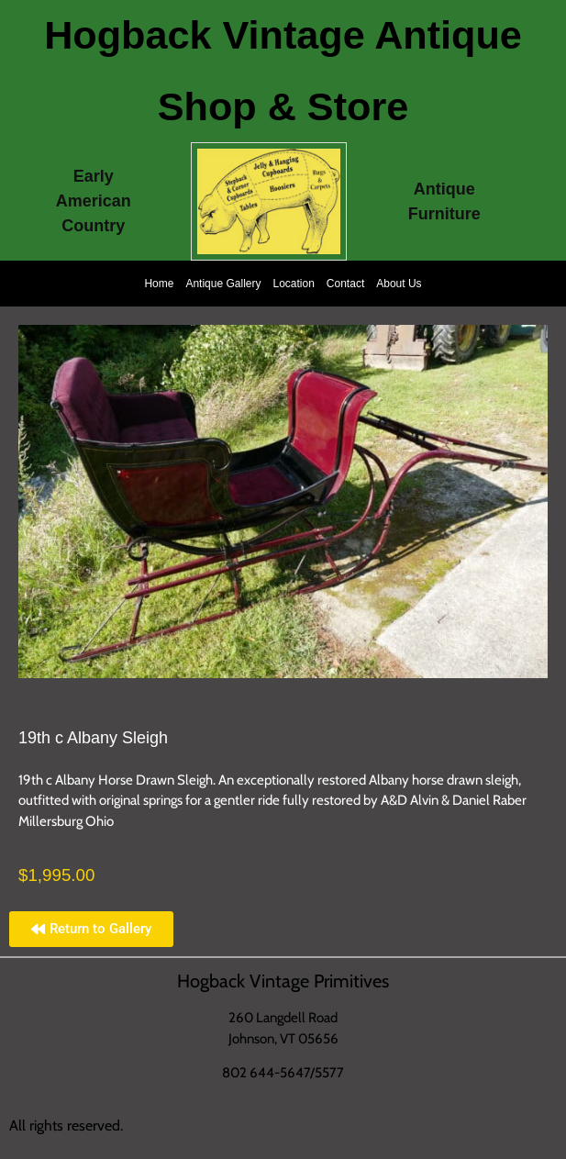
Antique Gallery (223, 283)
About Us (398, 283)
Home (158, 283)
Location (293, 283)
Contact (345, 283)
